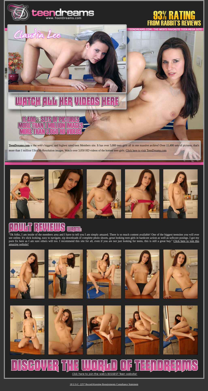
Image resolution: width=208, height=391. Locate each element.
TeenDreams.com (19, 145)
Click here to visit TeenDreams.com (146, 150)
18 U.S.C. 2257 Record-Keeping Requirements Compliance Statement (104, 384)
